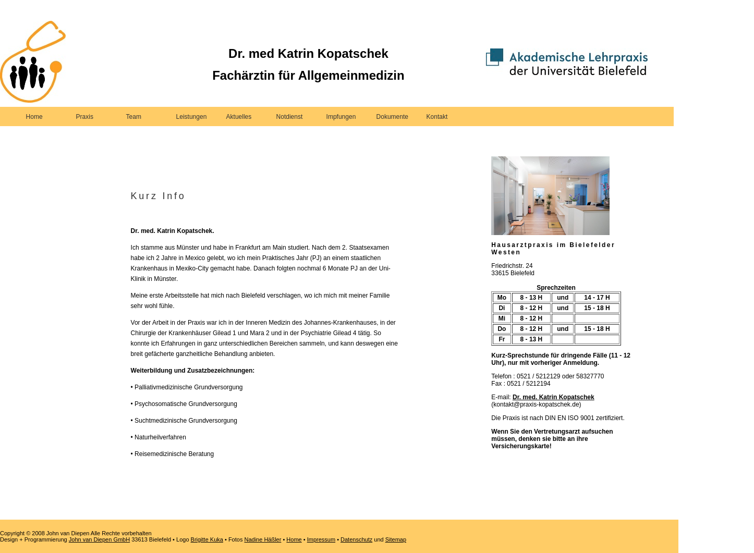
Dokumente (392, 116)
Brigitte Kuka (207, 539)
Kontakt (437, 116)
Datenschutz (356, 539)
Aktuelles (239, 116)
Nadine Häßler (262, 539)
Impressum (321, 539)
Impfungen (341, 116)
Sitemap (395, 539)
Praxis (84, 116)
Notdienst (289, 116)
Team (133, 116)
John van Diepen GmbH (99, 539)
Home (34, 116)
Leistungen (191, 116)
